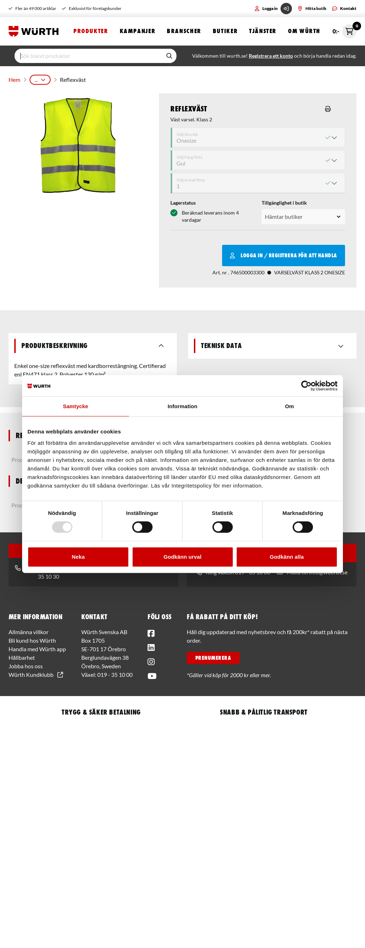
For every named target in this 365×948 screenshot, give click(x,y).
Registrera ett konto (271, 56)
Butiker (225, 31)
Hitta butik (312, 8)
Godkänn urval (182, 557)
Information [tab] (182, 406)
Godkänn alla (287, 557)
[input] (88, 56)
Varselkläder (178, 78)
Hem (14, 78)
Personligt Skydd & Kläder (89, 78)
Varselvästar (214, 78)
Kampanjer (138, 31)
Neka (78, 557)
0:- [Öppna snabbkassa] (344, 31)
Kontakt (344, 8)
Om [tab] (289, 406)
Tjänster (263, 31)
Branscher (184, 31)
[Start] (35, 31)
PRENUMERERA (213, 655)
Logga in (273, 8)
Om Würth (304, 31)
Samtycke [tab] (75, 406)
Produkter (90, 31)
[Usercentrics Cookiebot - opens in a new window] (306, 385)
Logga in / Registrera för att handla (283, 252)
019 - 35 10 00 (115, 671)
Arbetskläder (141, 78)
